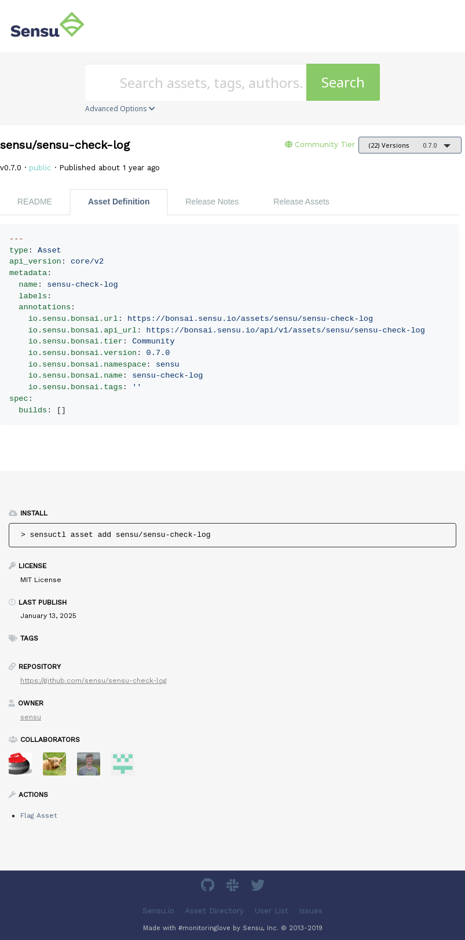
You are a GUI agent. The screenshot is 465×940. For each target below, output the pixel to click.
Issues (311, 910)
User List (271, 910)
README (34, 201)
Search (343, 82)
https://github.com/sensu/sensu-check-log (93, 680)
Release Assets (301, 201)
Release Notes (212, 201)
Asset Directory (214, 910)
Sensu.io (158, 910)
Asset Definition (119, 201)
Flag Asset (38, 815)
